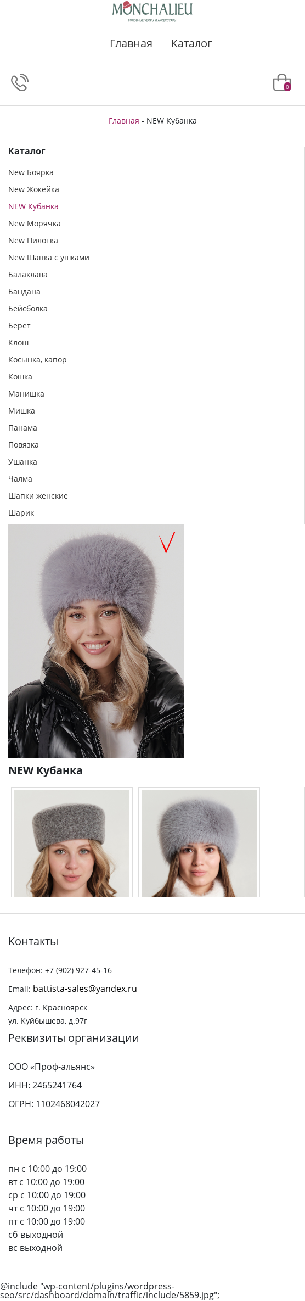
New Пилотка (33, 240)
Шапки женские (38, 495)
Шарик (21, 512)
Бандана (24, 291)
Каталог (191, 43)
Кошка (20, 376)
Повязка (23, 444)
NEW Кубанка (33, 206)
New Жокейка (33, 189)
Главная (131, 43)
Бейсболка (28, 308)
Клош (18, 342)
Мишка (21, 410)
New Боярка (31, 172)
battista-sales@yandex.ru (85, 988)
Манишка (26, 393)
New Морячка (34, 223)
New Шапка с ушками (48, 257)
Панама (22, 427)
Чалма (20, 478)
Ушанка (22, 461)
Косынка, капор (37, 359)
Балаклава (28, 274)
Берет (19, 325)
